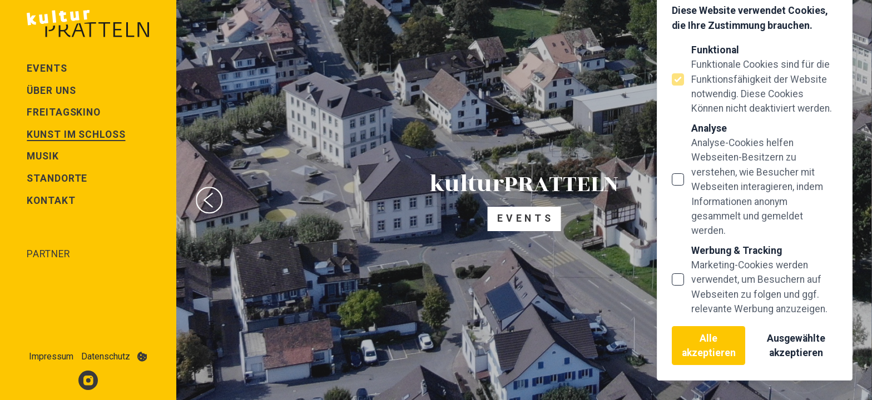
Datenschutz (105, 356)
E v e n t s (524, 218)
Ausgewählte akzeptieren (796, 345)
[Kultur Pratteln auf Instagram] (88, 380)
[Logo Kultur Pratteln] (88, 23)
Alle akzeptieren (709, 345)
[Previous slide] (209, 200)
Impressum (51, 356)
